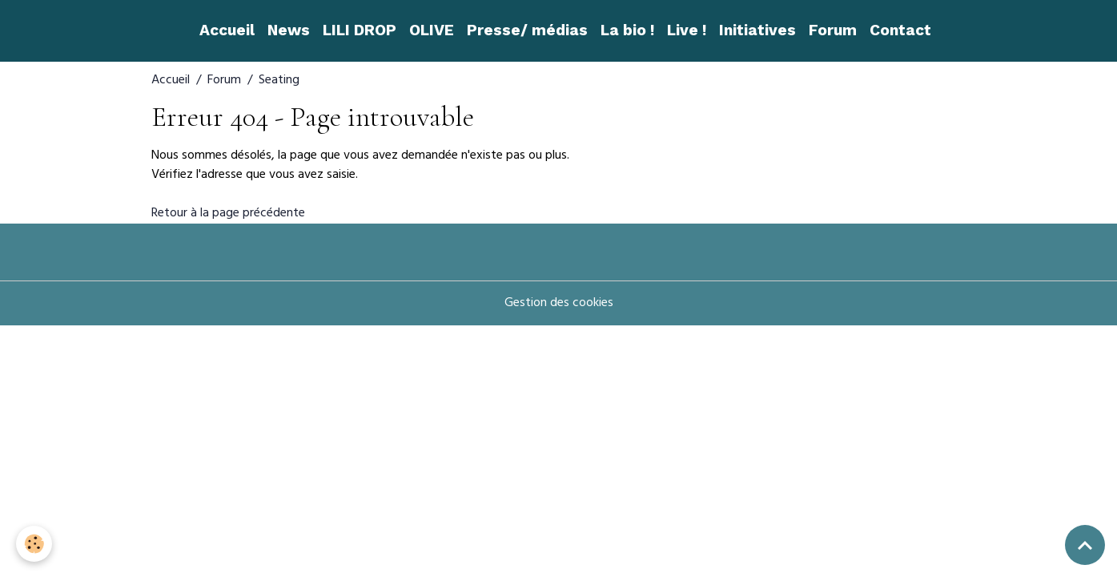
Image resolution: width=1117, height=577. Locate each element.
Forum (833, 30)
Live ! (686, 30)
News (288, 30)
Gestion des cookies (558, 303)
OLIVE (431, 30)
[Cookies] (34, 544)
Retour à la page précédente (228, 214)
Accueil (227, 30)
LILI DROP (359, 30)
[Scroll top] (1085, 545)
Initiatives (757, 30)
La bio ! (627, 30)
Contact (900, 30)
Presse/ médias (527, 30)
